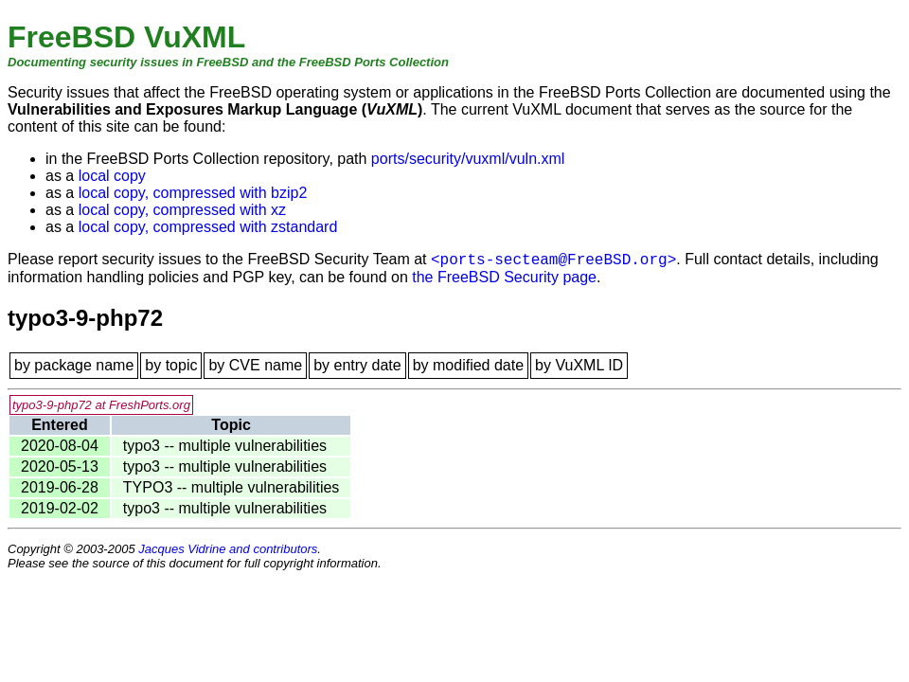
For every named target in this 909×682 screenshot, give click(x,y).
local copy (112, 176)
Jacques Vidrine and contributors (227, 549)
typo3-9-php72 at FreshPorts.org (101, 405)
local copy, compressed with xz (182, 210)
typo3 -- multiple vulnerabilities (225, 446)
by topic (171, 365)
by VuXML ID (579, 365)
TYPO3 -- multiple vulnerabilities (231, 487)
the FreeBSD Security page (504, 277)
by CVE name (255, 365)
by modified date (468, 365)
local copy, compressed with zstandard (208, 227)
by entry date (357, 365)
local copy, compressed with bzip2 (193, 193)
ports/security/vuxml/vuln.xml (468, 159)
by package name (74, 365)
